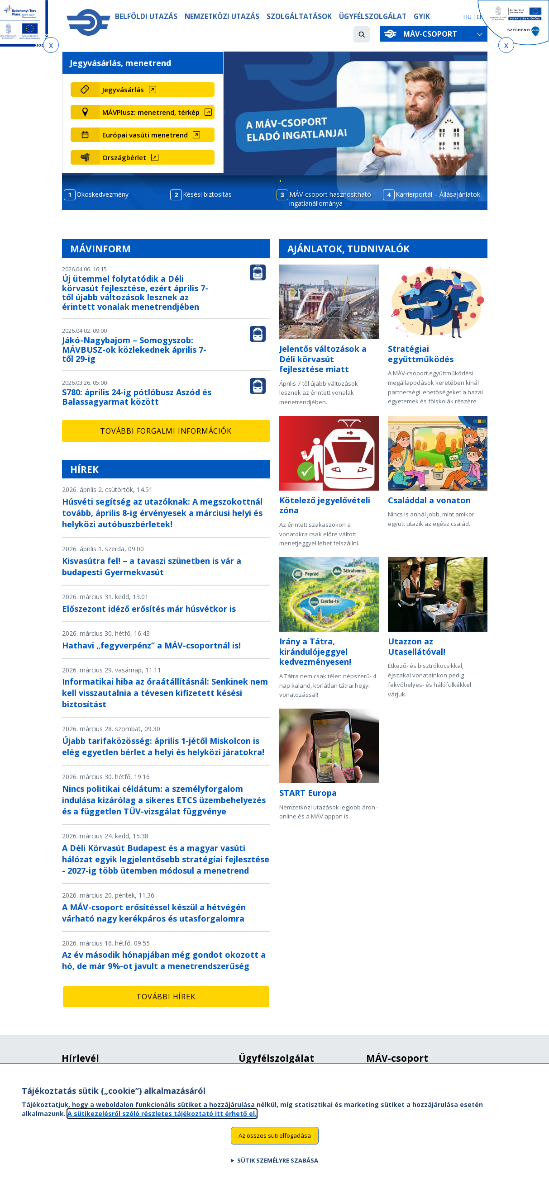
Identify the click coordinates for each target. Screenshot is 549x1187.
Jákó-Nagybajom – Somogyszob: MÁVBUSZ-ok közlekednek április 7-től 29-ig (134, 349)
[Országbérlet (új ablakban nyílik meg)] (157, 157)
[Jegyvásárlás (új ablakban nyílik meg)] (157, 89)
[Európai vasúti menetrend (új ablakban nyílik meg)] (157, 135)
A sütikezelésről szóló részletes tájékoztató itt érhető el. (162, 1119)
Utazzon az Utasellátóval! (416, 646)
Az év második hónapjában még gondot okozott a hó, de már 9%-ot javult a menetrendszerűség (164, 960)
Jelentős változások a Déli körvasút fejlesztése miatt (323, 358)
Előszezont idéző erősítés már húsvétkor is (149, 608)
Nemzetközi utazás (222, 17)
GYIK (422, 17)
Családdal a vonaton (429, 500)
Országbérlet (124, 157)
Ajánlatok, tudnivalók (348, 248)
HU (467, 17)
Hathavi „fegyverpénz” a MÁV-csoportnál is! (151, 645)
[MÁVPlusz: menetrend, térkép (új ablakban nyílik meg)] (157, 112)
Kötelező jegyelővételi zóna (324, 505)
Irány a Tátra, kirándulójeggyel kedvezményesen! (315, 651)
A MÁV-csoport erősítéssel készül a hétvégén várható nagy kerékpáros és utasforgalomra (154, 913)
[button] (361, 34)
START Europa (308, 792)
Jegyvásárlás (123, 89)
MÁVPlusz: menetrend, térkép (151, 112)
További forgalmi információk (165, 431)
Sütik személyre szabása (277, 1167)
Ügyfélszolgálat (372, 17)
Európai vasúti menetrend (145, 134)
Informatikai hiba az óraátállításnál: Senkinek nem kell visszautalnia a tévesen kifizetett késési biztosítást (165, 692)
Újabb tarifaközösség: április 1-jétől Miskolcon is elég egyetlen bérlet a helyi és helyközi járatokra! (163, 746)
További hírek (165, 997)
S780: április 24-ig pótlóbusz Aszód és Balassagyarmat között (136, 397)
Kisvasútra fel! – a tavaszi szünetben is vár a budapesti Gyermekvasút (151, 566)
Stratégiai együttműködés (421, 353)
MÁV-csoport (432, 34)
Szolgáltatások (299, 17)
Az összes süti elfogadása (275, 1142)
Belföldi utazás (146, 17)
